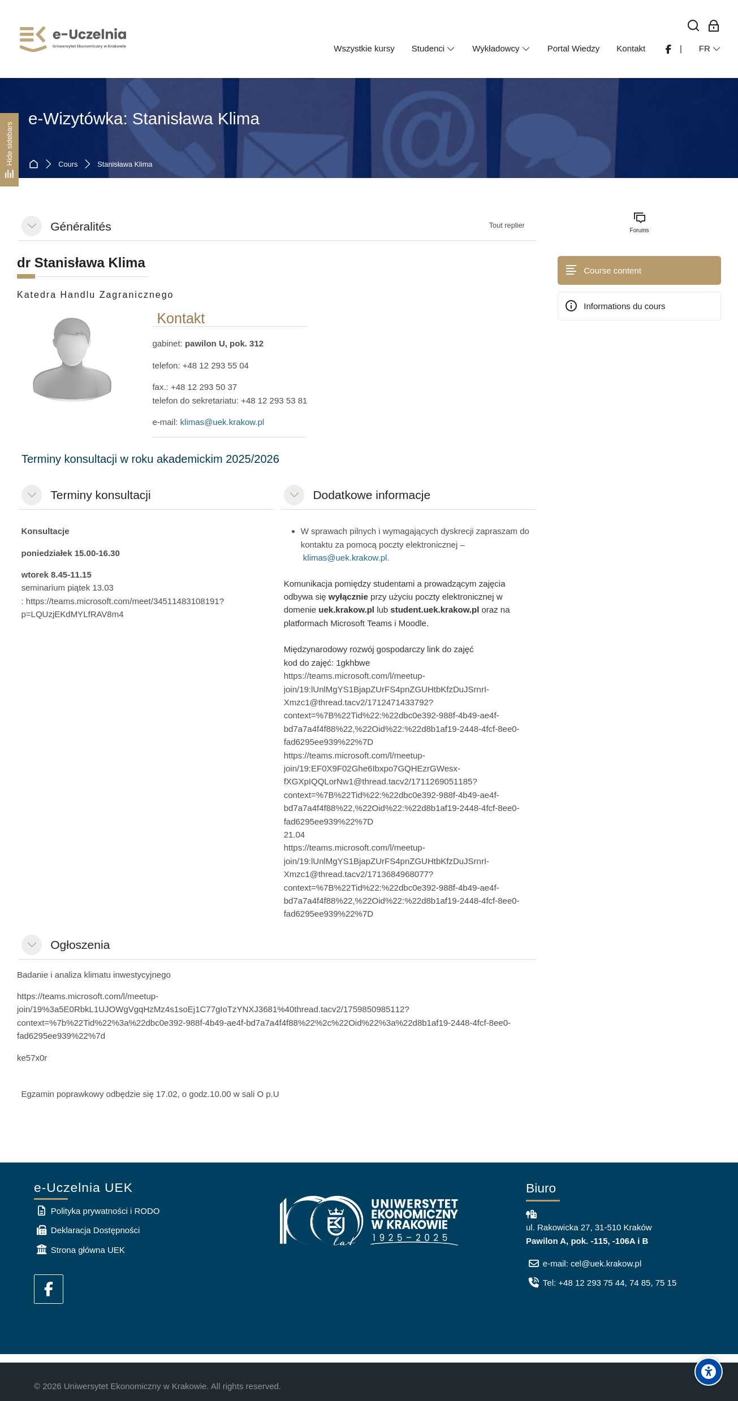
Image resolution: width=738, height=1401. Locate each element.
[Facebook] (48, 1289)
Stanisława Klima (124, 164)
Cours (67, 164)
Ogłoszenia (80, 944)
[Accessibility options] (708, 1371)
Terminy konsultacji (100, 494)
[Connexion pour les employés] (714, 26)
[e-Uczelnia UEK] (73, 39)
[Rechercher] (694, 26)
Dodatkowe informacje (371, 494)
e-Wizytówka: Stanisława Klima (144, 118)
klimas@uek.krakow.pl (222, 422)
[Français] (710, 48)
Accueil (36, 164)
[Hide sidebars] (9, 149)
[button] (31, 226)
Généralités (80, 226)
